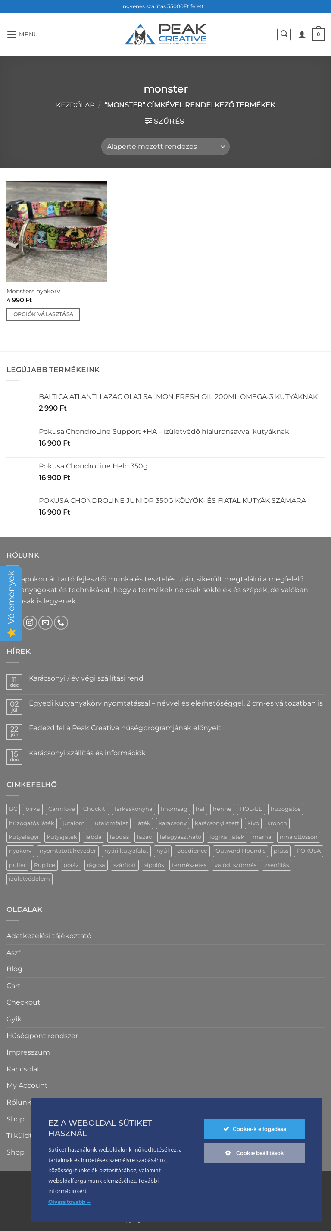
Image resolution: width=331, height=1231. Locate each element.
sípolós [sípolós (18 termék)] (154, 865)
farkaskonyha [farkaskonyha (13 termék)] (134, 809)
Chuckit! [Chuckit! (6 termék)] (94, 809)
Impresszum (28, 1052)
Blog (14, 969)
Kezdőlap (75, 105)
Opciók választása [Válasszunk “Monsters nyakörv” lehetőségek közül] (43, 314)
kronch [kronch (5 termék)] (277, 823)
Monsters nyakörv (33, 291)
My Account (27, 1085)
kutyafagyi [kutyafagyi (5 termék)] (24, 837)
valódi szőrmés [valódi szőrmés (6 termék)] (235, 865)
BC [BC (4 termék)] (13, 809)
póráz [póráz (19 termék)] (71, 865)
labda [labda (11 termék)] (93, 837)
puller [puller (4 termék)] (17, 865)
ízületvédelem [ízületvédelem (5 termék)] (29, 879)
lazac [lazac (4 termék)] (144, 837)
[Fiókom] (302, 34)
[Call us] (61, 623)
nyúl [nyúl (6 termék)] (162, 851)
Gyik (14, 1019)
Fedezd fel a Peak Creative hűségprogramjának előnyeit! (126, 728)
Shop (15, 1119)
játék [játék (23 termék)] (143, 823)
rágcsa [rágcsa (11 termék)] (96, 865)
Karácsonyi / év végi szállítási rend (86, 678)
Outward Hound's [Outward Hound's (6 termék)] (240, 851)
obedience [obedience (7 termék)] (192, 851)
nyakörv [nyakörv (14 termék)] (20, 851)
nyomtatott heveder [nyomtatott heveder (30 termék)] (68, 851)
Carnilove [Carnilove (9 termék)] (61, 809)
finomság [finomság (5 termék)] (174, 809)
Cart (13, 986)
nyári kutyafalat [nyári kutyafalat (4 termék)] (126, 851)
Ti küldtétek (27, 1135)
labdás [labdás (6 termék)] (119, 837)
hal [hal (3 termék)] (200, 809)
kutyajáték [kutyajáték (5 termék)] (62, 837)
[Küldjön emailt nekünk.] (45, 623)
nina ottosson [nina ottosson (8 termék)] (299, 837)
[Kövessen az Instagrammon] (30, 623)
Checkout (23, 1002)
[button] (22, 34)
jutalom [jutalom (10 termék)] (73, 823)
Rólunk (18, 1102)
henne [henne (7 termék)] (222, 809)
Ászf (13, 952)
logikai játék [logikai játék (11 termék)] (226, 837)
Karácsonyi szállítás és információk (87, 753)
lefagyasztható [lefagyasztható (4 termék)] (180, 837)
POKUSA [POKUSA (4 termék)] (309, 851)
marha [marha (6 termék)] (262, 837)
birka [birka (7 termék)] (32, 809)
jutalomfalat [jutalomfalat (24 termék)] (110, 823)
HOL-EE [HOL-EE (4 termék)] (251, 809)
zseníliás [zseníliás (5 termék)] (277, 865)
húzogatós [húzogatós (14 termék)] (285, 809)
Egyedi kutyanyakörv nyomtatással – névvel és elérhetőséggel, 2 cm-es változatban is (176, 703)
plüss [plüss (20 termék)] (281, 851)
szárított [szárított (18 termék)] (124, 865)
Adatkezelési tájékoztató (48, 936)
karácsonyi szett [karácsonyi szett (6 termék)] (217, 823)
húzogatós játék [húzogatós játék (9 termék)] (31, 823)
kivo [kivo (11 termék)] (253, 823)
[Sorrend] (165, 146)
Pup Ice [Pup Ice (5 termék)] (44, 865)
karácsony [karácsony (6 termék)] (173, 823)
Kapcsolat (23, 1069)
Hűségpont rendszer (42, 1036)
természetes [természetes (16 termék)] (189, 865)
